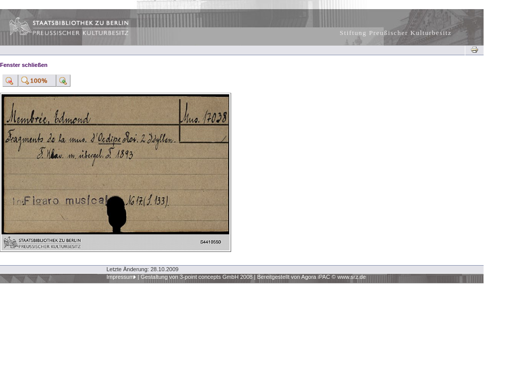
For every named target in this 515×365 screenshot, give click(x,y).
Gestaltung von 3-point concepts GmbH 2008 (196, 277)
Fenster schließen (24, 65)
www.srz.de (351, 277)
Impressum (120, 277)
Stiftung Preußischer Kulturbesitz (396, 32)
